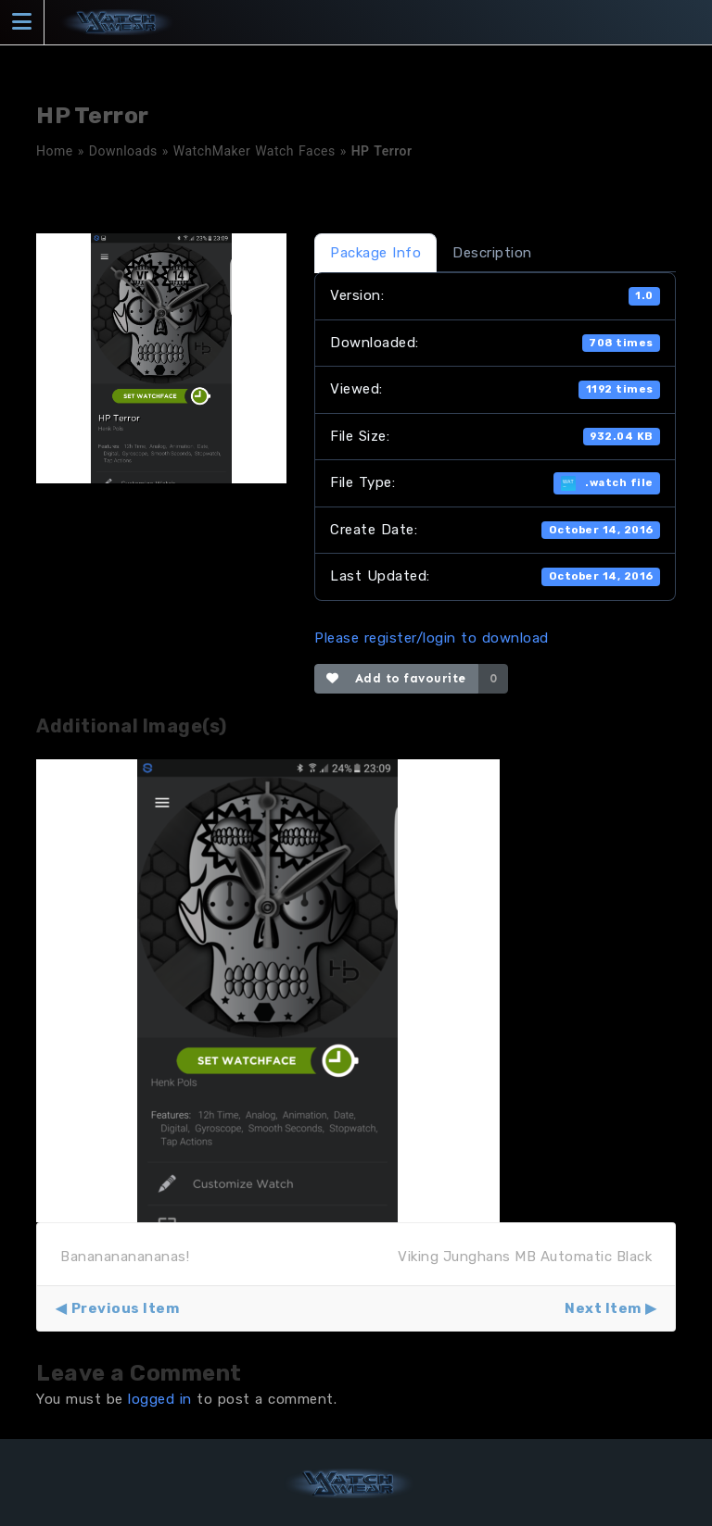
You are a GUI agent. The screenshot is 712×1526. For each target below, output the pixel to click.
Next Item (603, 1308)
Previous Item (125, 1308)
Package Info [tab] (375, 252)
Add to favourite (396, 678)
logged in (160, 1399)
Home (54, 151)
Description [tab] (492, 252)
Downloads (123, 151)
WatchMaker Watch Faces (254, 151)
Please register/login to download (431, 638)
